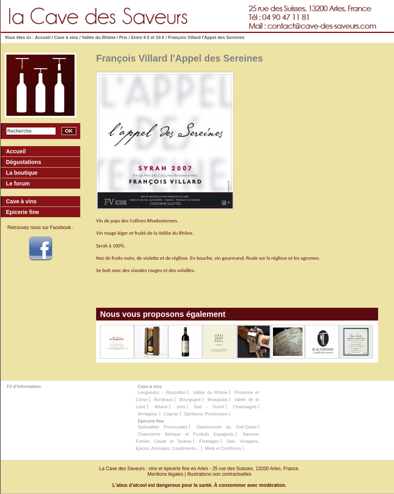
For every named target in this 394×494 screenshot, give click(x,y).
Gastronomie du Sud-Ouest (227, 427)
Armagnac (148, 413)
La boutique (21, 173)
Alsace (161, 406)
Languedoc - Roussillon (162, 392)
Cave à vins (66, 37)
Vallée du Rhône (99, 37)
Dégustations (23, 162)
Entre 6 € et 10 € (147, 37)
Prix (123, 37)
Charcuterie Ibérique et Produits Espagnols (186, 434)
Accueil (42, 37)
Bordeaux (163, 399)
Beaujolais (217, 399)
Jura (180, 406)
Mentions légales (165, 474)
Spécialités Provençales (162, 427)
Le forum (18, 183)
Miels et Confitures (223, 448)
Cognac (170, 413)
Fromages (209, 441)
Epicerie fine (151, 421)
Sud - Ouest (209, 406)
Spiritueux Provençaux (206, 413)
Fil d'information (24, 386)
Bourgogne (190, 399)
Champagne (245, 406)
